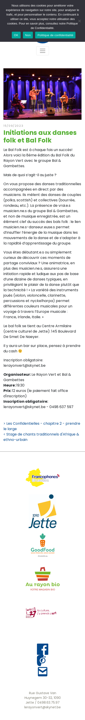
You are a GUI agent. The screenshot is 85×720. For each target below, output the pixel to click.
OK (16, 35)
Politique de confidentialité (55, 35)
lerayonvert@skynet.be (42, 707)
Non (28, 35)
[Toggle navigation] (42, 50)
